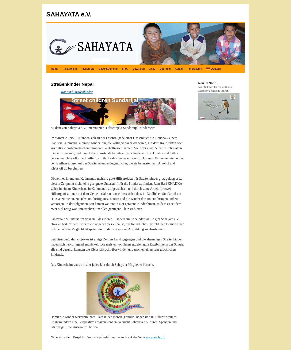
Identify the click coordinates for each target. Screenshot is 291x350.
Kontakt (179, 68)
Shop (125, 68)
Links (152, 68)
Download (139, 68)
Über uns (165, 68)
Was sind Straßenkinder (77, 92)
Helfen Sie (88, 68)
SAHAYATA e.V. (69, 14)
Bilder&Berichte (108, 68)
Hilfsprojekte (70, 68)
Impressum (195, 68)
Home (54, 68)
